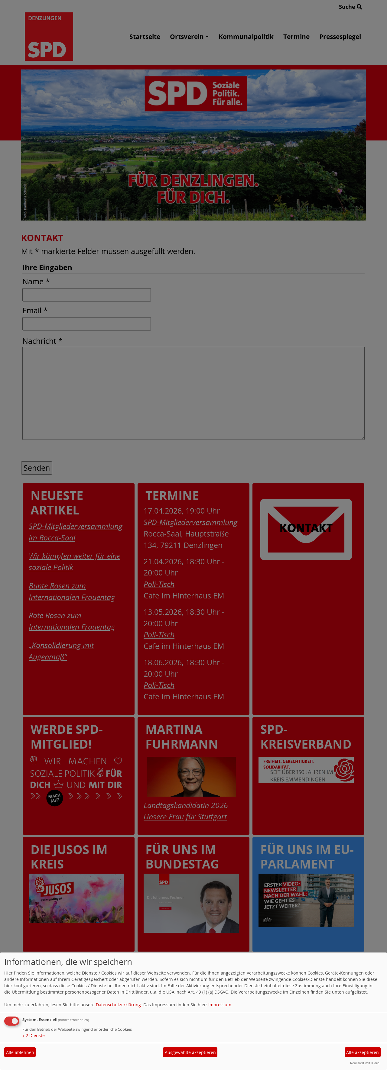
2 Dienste (33, 1035)
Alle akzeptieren (362, 1052)
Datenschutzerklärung (118, 1004)
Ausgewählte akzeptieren (190, 1052)
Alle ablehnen (20, 1052)
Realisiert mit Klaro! (365, 1063)
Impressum (219, 1004)
